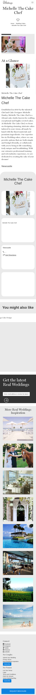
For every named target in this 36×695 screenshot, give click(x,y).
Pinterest (6, 650)
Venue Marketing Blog (9, 678)
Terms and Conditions (9, 674)
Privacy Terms (7, 659)
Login (4, 672)
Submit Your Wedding (9, 657)
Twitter (6, 648)
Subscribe (7, 664)
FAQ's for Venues (8, 676)
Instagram (7, 646)
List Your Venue (7, 670)
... (5, 252)
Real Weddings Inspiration (11, 661)
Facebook (6, 644)
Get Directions (10, 255)
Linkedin (6, 652)
